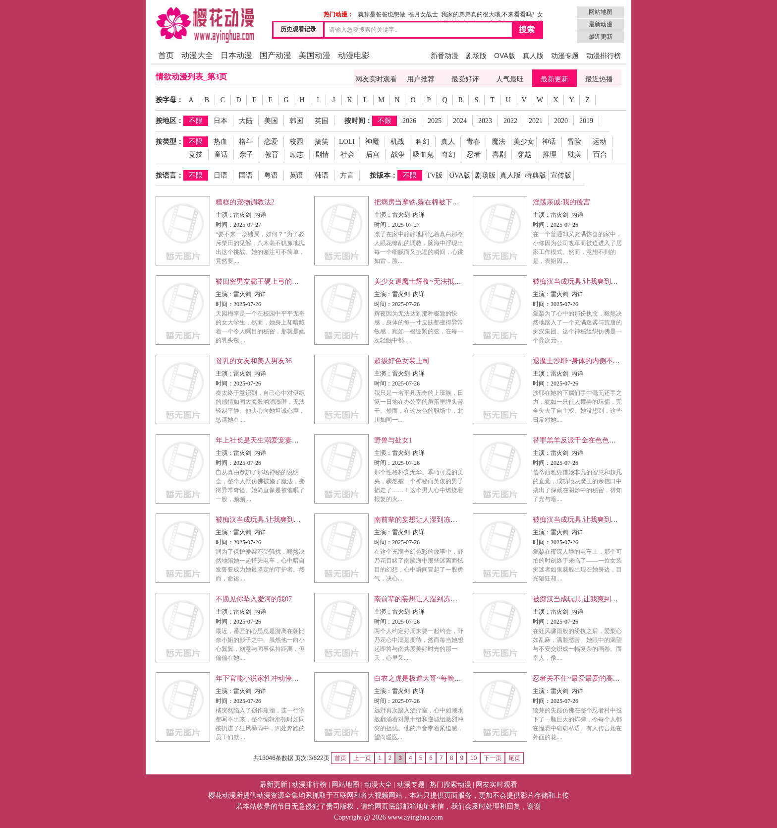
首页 (166, 55)
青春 (473, 141)
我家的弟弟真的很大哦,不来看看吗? (487, 14)
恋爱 (271, 141)
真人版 (533, 56)
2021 (536, 121)
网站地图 (600, 11)
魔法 (498, 141)
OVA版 (504, 56)
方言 (347, 175)
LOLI (347, 141)
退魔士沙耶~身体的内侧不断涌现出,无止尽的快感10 (612, 361)
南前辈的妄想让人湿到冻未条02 (422, 519)
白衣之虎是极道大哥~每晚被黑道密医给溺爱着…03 (452, 678)
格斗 (246, 141)
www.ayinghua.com (415, 817)
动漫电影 (354, 55)
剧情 (322, 154)
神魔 (372, 141)
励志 (297, 154)
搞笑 (322, 141)
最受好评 (465, 79)
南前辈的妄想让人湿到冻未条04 (422, 599)
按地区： (169, 121)
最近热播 (599, 79)
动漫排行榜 (603, 56)
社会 (347, 154)
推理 (549, 154)
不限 (196, 121)
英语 (296, 175)
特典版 (535, 175)
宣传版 (561, 175)
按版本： (383, 175)
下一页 (492, 758)
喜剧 (499, 154)
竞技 (196, 154)
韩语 (322, 175)
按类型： (169, 141)
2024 (460, 121)
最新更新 (554, 79)
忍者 (474, 154)
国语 (246, 175)
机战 (397, 141)
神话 (549, 141)
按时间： (358, 121)
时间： (224, 224)
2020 (561, 121)
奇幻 (448, 154)
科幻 (423, 141)
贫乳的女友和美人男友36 (254, 361)
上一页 (362, 758)
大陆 (246, 121)
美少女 (523, 141)
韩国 (296, 121)
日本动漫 (236, 55)
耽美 (575, 154)
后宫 (373, 154)
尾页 (514, 758)
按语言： (169, 175)
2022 (510, 121)
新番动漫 (444, 56)
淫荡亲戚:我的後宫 (561, 202)
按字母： (169, 100)
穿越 (524, 154)
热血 (220, 141)
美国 (271, 121)
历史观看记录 (298, 29)
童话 (221, 154)
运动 (600, 141)
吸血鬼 (423, 154)
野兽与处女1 (393, 440)
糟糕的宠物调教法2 (245, 202)
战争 (398, 154)
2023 (485, 121)
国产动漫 (275, 55)
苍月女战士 (423, 14)
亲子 (246, 154)
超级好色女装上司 (402, 361)
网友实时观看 (376, 79)
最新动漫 (600, 24)
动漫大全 (197, 55)
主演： (224, 214)
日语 (220, 175)
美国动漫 (315, 55)
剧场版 (476, 56)
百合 (600, 154)
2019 (586, 121)
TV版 (435, 175)
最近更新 (600, 36)
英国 (322, 121)
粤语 (271, 175)
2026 (409, 121)
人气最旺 (510, 79)
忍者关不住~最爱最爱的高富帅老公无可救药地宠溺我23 (618, 678)
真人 (448, 141)
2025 (435, 121)
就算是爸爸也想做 (381, 14)
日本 (220, 121)
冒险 (574, 141)
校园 (296, 141)
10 (473, 758)
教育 (271, 154)
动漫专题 (565, 56)
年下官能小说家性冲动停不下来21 (268, 678)
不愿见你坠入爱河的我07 (254, 599)
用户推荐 (421, 79)
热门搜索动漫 (450, 784)
